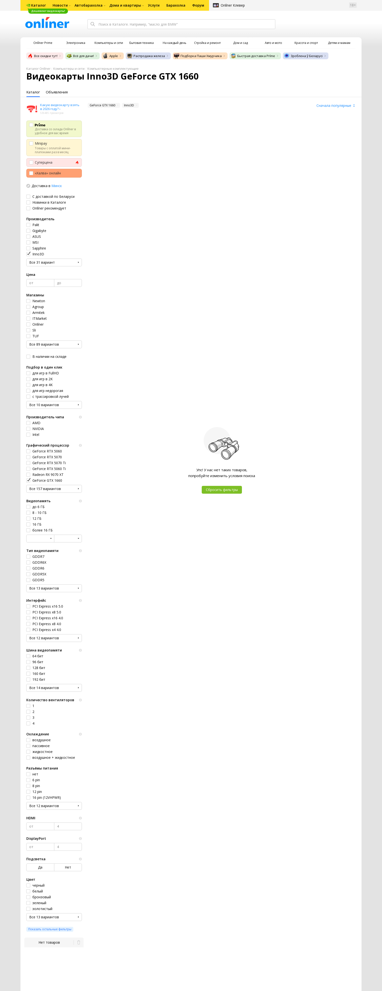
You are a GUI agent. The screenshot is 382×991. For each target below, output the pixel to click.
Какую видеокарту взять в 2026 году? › (59, 107)
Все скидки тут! (42, 56)
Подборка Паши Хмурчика (198, 56)
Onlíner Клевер (233, 5)
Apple (110, 56)
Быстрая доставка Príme (252, 56)
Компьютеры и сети (69, 68)
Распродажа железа (146, 56)
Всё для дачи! (80, 56)
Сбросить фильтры (222, 489)
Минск (56, 185)
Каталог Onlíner (38, 68)
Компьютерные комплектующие (113, 68)
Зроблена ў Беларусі (303, 56)
